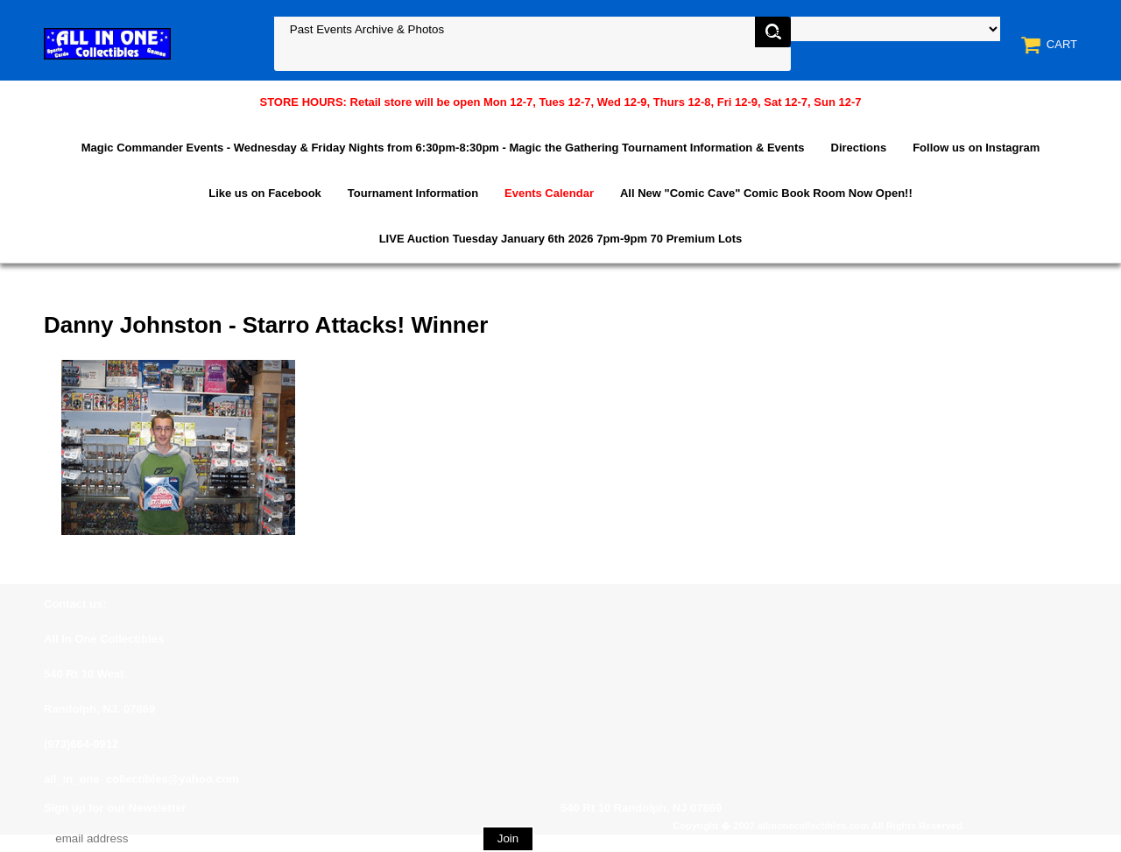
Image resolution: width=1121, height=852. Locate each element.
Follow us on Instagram (976, 147)
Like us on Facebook (264, 193)
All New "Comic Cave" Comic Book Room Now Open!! (766, 193)
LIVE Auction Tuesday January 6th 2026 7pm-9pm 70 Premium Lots (561, 238)
